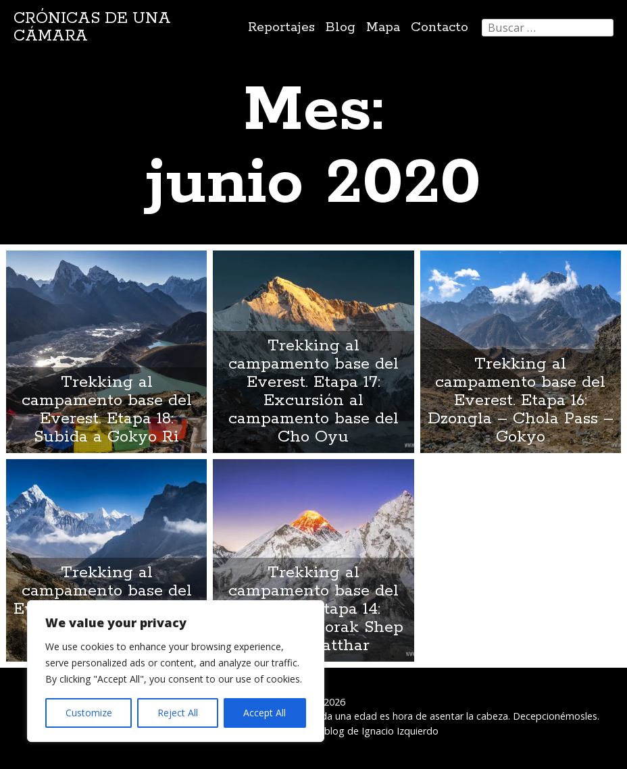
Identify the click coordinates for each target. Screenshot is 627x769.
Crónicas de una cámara (92, 27)
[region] (175, 671)
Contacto (439, 27)
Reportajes (281, 27)
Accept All (264, 712)
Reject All (177, 712)
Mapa (383, 27)
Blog (340, 27)
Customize (89, 712)
